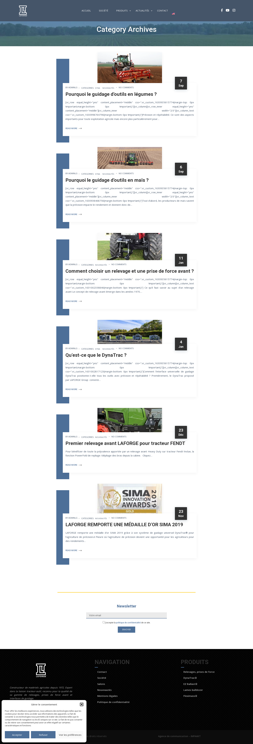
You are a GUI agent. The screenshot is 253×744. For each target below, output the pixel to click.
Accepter (17, 734)
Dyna (97, 88)
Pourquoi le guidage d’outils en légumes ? (111, 94)
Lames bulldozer (193, 689)
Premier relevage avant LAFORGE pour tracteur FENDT (125, 443)
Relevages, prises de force (199, 671)
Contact (162, 10)
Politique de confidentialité (113, 702)
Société (103, 10)
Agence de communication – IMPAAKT (179, 736)
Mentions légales (107, 695)
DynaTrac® (190, 677)
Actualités (142, 10)
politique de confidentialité (128, 622)
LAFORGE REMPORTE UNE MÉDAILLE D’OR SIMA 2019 (124, 524)
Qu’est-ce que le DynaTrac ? (96, 355)
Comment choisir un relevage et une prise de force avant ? (130, 271)
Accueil (86, 10)
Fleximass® (190, 695)
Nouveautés (108, 88)
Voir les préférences (70, 734)
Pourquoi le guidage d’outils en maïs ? (107, 180)
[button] (81, 704)
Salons (101, 684)
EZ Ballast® (190, 684)
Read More (74, 128)
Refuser (43, 734)
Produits (122, 10)
